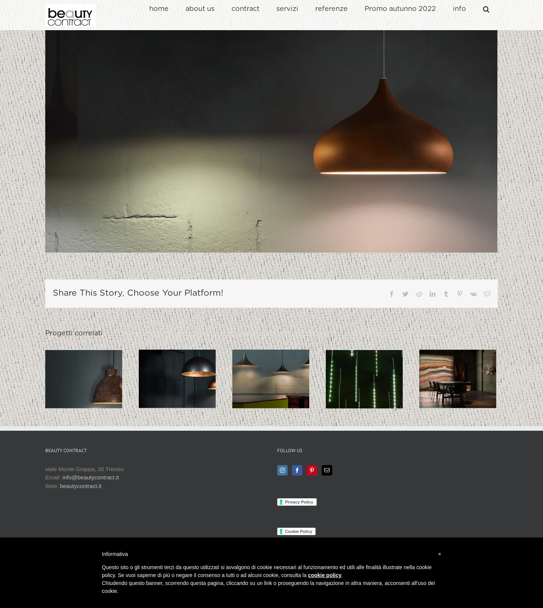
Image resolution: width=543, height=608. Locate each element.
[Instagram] (282, 470)
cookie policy (325, 575)
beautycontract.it (80, 486)
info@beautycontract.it (91, 477)
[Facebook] (297, 470)
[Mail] (327, 470)
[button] (486, 9)
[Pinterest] (312, 470)
